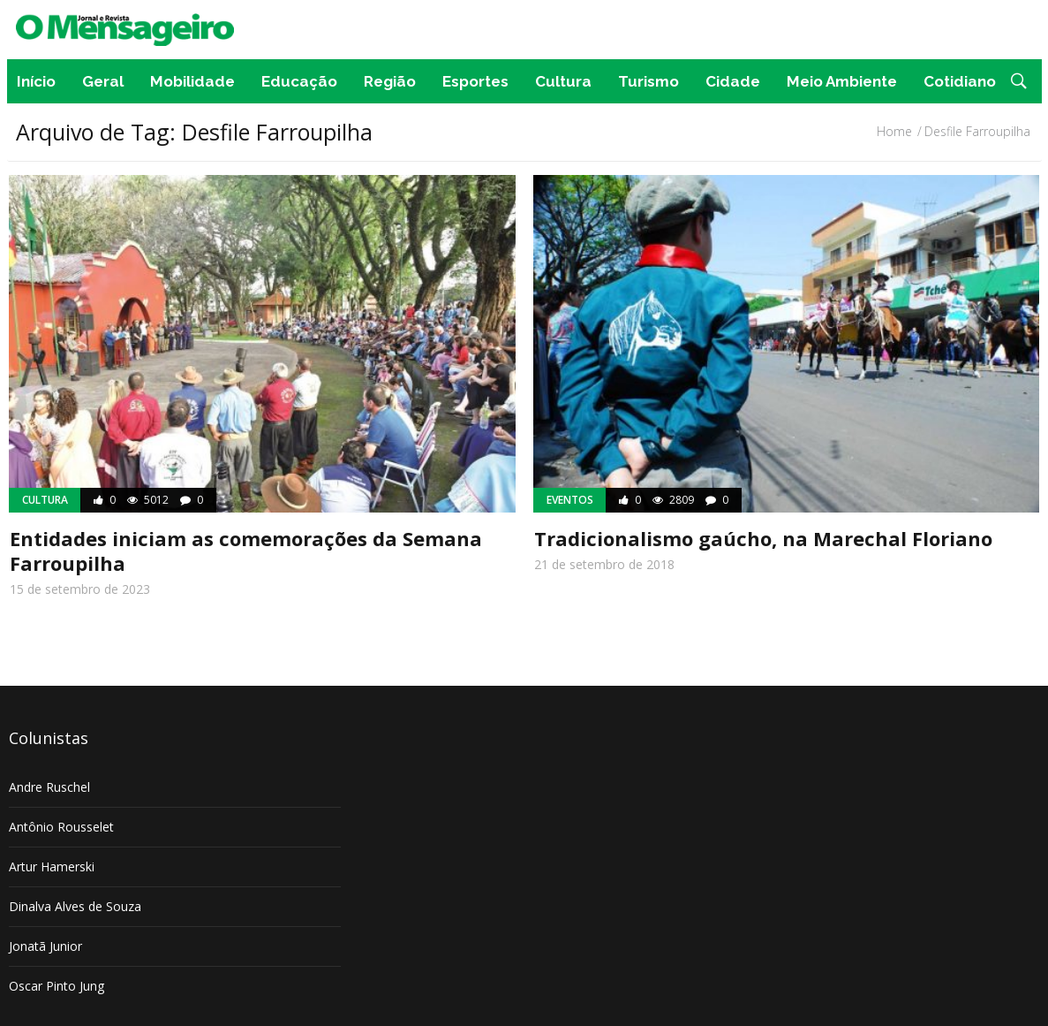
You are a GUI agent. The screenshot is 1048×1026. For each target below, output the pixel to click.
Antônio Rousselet (61, 826)
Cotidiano (960, 81)
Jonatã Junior (45, 946)
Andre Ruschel (49, 787)
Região (390, 81)
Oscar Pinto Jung (56, 985)
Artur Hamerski (51, 866)
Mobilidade (192, 81)
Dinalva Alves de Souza (75, 906)
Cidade (732, 81)
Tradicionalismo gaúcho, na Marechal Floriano (763, 538)
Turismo (648, 81)
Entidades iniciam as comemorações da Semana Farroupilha (246, 550)
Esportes (475, 81)
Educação (299, 81)
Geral (103, 81)
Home (894, 131)
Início (36, 81)
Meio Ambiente (842, 81)
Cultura (563, 81)
